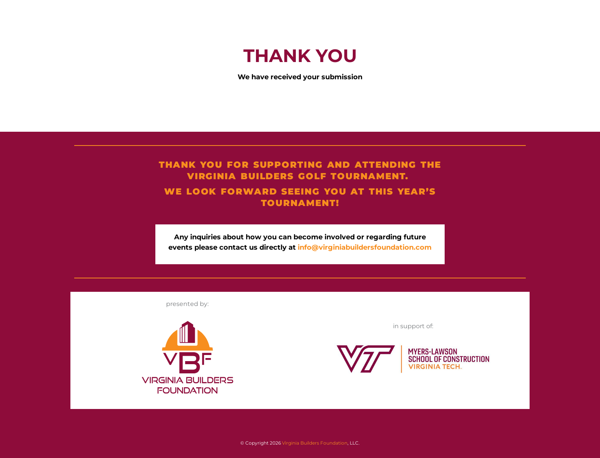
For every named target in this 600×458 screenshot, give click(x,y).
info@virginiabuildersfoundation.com (365, 247)
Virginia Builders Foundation (314, 443)
